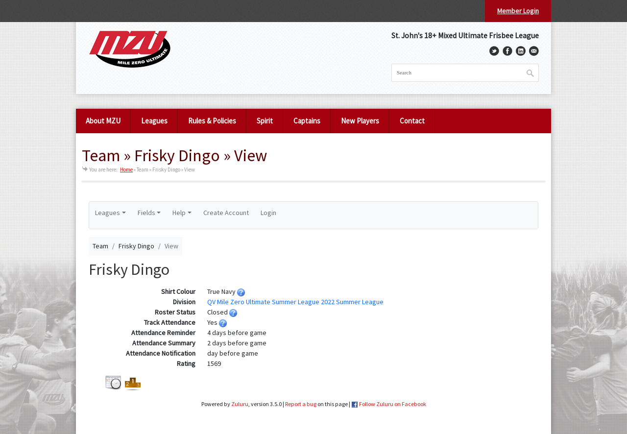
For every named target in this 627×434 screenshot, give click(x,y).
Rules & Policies (212, 120)
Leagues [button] (107, 212)
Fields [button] (146, 212)
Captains (306, 120)
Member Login (518, 10)
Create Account (226, 212)
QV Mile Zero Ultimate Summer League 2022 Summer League (295, 301)
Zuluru (239, 404)
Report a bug (300, 404)
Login (268, 212)
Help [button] (179, 212)
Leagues (154, 120)
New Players (360, 120)
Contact (412, 120)
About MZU (103, 120)
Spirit (265, 120)
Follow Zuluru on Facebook (392, 404)
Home (126, 169)
